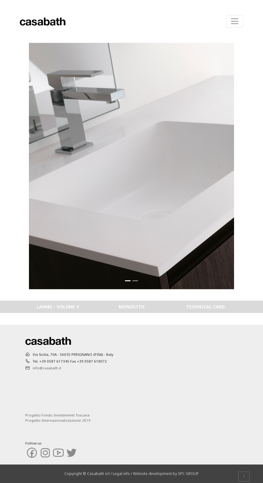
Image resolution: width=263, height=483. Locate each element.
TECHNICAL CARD (205, 307)
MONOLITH (132, 307)
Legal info (121, 473)
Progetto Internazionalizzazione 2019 (58, 420)
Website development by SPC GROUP (166, 473)
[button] (44, 166)
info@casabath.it (47, 368)
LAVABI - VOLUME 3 (58, 307)
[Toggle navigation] (234, 21)
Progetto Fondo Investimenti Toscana (57, 415)
